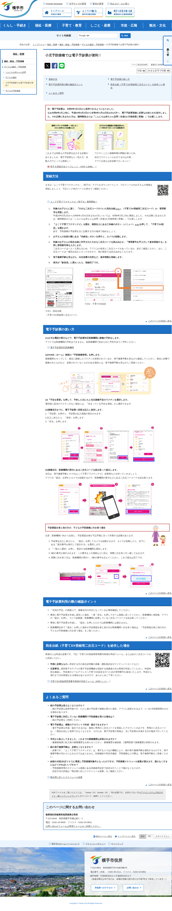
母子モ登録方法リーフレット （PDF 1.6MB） (73, 166)
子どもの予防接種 (12, 91)
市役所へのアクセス (104, 888)
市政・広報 (129, 25)
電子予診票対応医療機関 (62, 347)
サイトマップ (117, 844)
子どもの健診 (11, 77)
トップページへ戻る (127, 836)
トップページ (39, 44)
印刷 (140, 71)
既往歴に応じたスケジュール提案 (66, 777)
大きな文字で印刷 (157, 70)
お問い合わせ (133, 888)
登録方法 (53, 79)
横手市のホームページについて (66, 844)
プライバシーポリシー (95, 844)
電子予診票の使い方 (120, 79)
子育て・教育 (72, 25)
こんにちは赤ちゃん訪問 (15, 72)
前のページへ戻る (104, 836)
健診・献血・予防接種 (69, 44)
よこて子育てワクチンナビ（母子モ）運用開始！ (73, 201)
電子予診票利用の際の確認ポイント (66, 84)
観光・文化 (157, 25)
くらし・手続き (14, 25)
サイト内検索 (63, 35)
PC (149, 836)
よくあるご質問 (56, 93)
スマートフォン (162, 836)
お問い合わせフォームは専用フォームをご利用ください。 (73, 826)
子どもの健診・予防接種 (93, 44)
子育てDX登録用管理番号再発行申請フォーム (80, 681)
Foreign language (54, 4)
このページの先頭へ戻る (160, 321)
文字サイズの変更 (77, 4)
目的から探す (168, 50)
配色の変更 (98, 4)
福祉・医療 (43, 25)
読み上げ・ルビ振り (119, 4)
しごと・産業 (100, 25)
